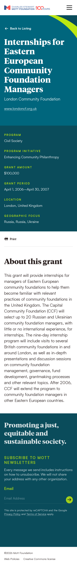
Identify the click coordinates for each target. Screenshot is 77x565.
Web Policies (11, 559)
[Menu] (69, 7)
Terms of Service (36, 514)
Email (8, 488)
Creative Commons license (39, 559)
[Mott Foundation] (27, 7)
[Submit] (69, 499)
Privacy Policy (12, 514)
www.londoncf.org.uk (20, 108)
